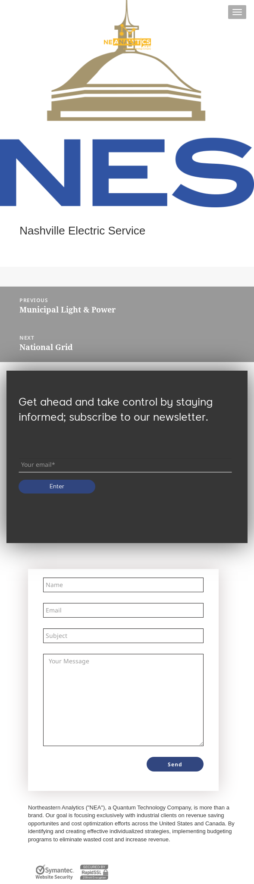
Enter (57, 487)
